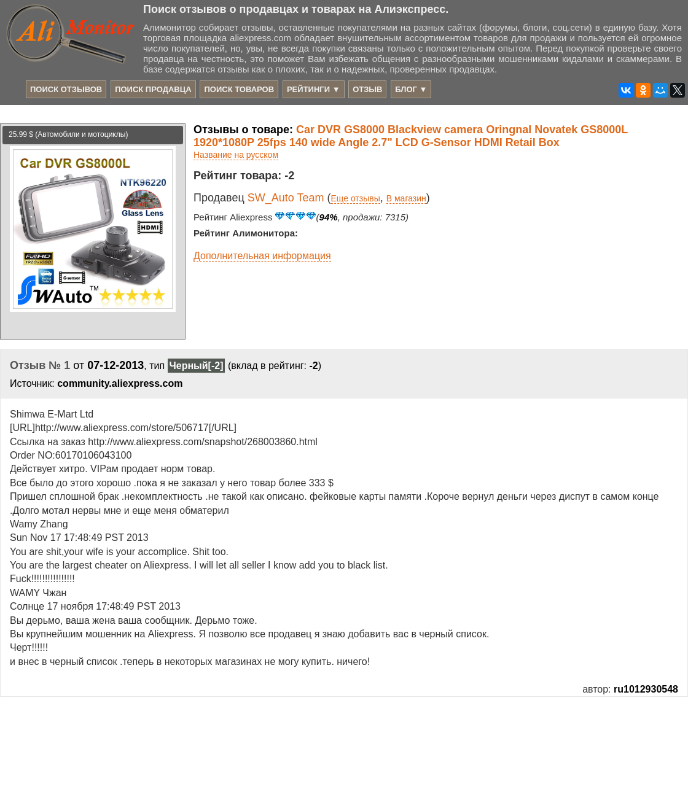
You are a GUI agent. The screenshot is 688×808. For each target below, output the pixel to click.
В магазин (406, 198)
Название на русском (236, 155)
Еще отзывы (355, 198)
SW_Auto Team (286, 198)
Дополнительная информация (262, 256)
